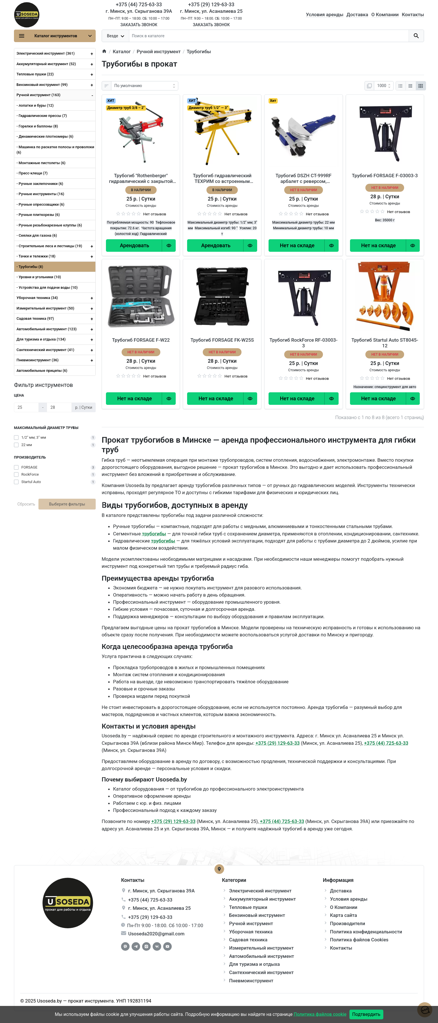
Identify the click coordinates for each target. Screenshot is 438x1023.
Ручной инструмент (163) (56, 95)
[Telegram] (136, 946)
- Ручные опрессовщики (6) (40, 204)
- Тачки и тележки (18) (56, 256)
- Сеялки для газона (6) (37, 235)
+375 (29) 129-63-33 (277, 743)
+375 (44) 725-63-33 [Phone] (139, 4)
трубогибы (154, 534)
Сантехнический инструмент (261, 972)
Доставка (357, 14)
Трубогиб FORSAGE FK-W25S (222, 340)
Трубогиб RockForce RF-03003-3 (303, 342)
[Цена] (26, 407)
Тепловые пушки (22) (56, 74)
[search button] (416, 36)
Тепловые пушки (248, 907)
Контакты (413, 14)
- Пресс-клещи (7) (32, 173)
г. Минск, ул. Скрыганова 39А (139, 11)
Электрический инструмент (260, 891)
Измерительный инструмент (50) (56, 308)
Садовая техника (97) (56, 319)
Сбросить (26, 504)
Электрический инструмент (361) (56, 53)
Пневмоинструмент (251, 980)
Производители (347, 923)
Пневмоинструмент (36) (56, 360)
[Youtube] (167, 946)
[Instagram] (146, 946)
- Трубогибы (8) (30, 267)
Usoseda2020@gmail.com (156, 934)
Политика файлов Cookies (359, 939)
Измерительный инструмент (261, 948)
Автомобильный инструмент (261, 956)
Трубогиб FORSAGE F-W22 (141, 340)
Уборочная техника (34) (56, 298)
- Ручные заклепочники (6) (40, 184)
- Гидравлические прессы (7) (42, 116)
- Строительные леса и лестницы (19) (56, 246)
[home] (104, 51)
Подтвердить (366, 1014)
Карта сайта (343, 915)
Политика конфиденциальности (366, 932)
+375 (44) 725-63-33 (386, 743)
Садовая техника (248, 939)
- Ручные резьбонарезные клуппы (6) (49, 225)
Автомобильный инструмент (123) (56, 329)
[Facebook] (125, 946)
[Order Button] (134, 245)
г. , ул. (161, 891)
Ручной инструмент (251, 923)
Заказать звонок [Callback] (138, 24)
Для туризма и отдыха (254, 964)
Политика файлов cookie (320, 1014)
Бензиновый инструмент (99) (56, 85)
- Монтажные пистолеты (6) (41, 163)
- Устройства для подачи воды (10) (47, 287)
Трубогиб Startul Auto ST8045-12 (384, 342)
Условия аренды (324, 14)
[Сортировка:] (144, 86)
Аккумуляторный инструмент (262, 899)
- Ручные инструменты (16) (40, 194)
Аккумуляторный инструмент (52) (56, 64)
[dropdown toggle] (115, 36)
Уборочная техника (250, 932)
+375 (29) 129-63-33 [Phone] (211, 4)
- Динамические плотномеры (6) (45, 136)
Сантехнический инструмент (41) (56, 350)
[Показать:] (384, 86)
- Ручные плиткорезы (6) (38, 215)
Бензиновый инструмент (257, 915)
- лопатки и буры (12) (35, 105)
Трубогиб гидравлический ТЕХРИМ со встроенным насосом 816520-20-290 (222, 178)
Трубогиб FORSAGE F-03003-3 (385, 175)
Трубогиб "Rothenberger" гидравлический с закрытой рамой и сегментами (141, 178)
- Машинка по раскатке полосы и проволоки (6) (55, 150)
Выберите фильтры (67, 504)
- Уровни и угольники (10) (39, 277)
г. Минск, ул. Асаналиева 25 (211, 11)
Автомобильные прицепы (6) (42, 370)
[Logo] (27, 14)
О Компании (385, 14)
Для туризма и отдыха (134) (56, 339)
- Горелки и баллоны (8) (37, 126)
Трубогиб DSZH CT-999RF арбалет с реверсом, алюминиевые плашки (303, 178)
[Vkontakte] (157, 946)
